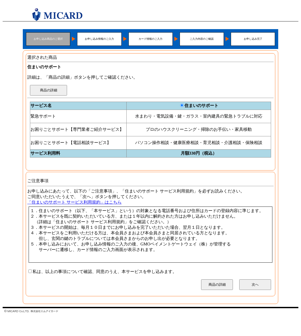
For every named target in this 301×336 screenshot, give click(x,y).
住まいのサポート (201, 105)
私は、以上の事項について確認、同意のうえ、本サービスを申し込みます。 (105, 271)
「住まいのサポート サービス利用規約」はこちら (74, 202)
